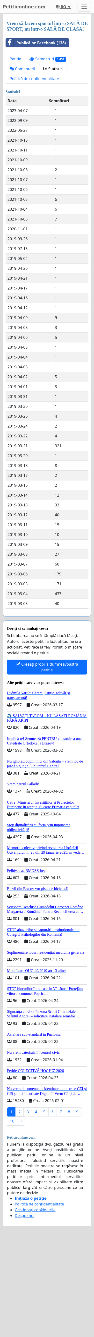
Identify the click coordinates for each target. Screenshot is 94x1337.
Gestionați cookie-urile (35, 1209)
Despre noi (24, 1215)
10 (12, 1121)
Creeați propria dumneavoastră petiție (47, 667)
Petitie (15, 59)
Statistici (53, 68)
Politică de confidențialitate (34, 78)
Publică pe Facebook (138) (36, 42)
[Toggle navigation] (84, 7)
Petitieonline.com (24, 6)
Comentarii (22, 68)
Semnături (47, 59)
